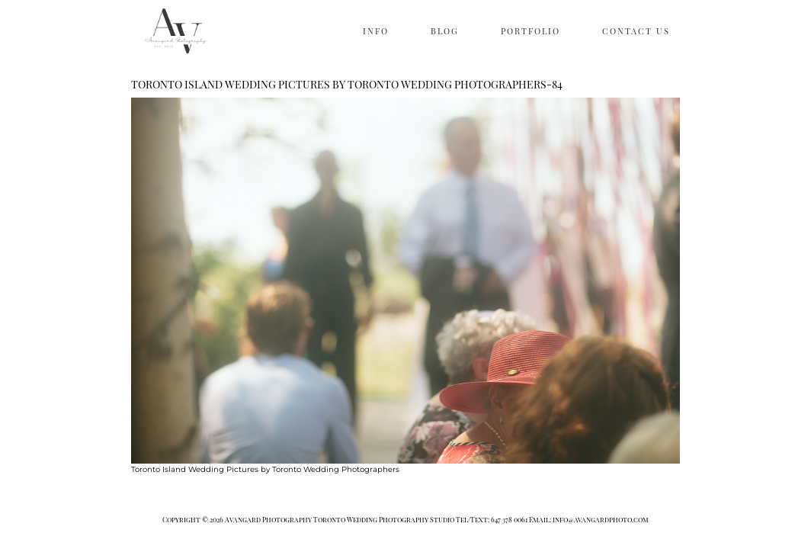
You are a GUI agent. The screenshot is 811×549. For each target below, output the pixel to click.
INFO (376, 31)
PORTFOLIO (530, 31)
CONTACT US (636, 31)
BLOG (445, 31)
